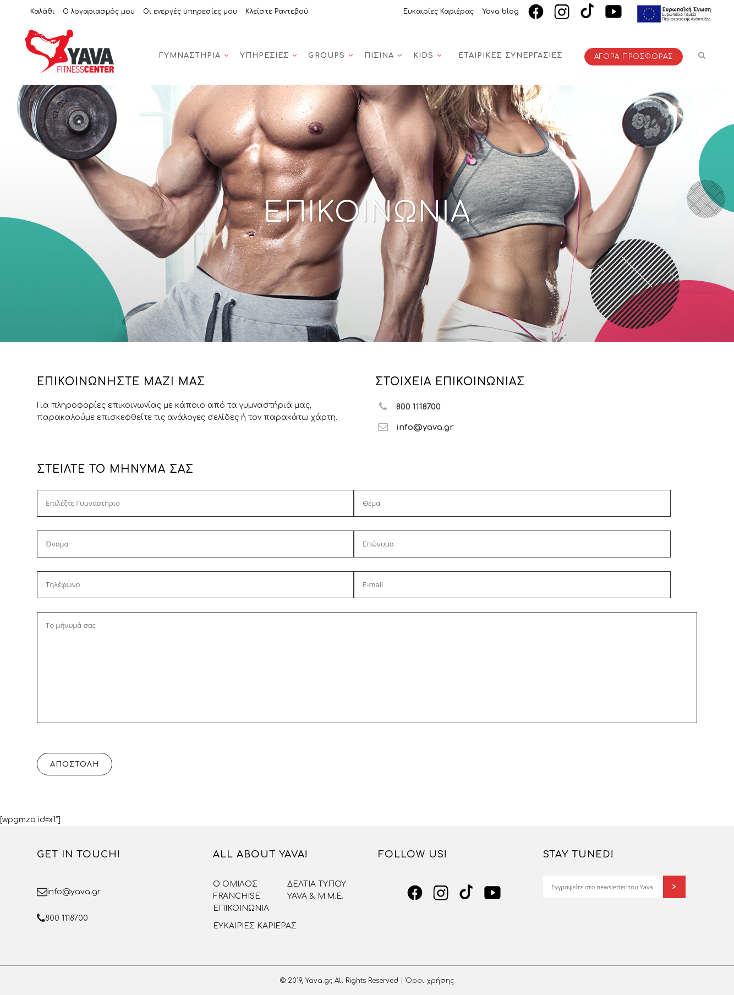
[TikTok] (587, 11)
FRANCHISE (236, 896)
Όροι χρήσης (430, 981)
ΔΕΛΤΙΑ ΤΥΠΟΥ (316, 884)
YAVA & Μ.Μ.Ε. (315, 896)
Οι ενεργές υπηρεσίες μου (190, 11)
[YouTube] (613, 11)
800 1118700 (66, 918)
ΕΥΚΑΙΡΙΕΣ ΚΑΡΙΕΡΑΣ (255, 926)
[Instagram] (562, 11)
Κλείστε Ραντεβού (276, 11)
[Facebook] (536, 11)
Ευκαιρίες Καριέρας (438, 11)
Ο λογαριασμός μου (99, 11)
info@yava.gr (74, 892)
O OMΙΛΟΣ (235, 884)
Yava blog (500, 11)
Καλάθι (42, 11)
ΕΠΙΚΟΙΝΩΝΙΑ (241, 908)
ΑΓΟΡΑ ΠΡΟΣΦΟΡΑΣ (633, 57)
